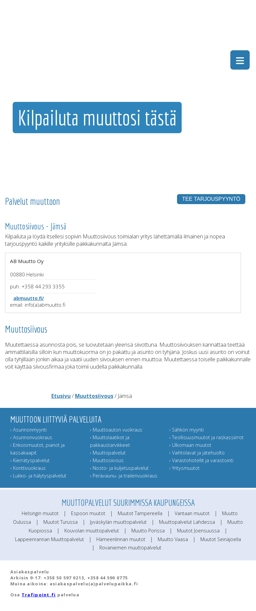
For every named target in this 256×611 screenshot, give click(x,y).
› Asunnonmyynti (28, 430)
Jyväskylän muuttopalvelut (118, 522)
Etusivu (61, 396)
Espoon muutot (88, 513)
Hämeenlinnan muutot (120, 539)
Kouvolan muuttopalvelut (91, 530)
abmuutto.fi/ (28, 298)
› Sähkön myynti (186, 430)
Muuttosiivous (94, 396)
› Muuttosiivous (107, 460)
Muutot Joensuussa (198, 530)
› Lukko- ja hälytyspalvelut (38, 475)
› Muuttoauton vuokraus (116, 430)
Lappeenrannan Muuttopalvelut (49, 539)
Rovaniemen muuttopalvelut (130, 547)
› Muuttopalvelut (108, 453)
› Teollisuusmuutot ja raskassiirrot (206, 437)
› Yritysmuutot (184, 468)
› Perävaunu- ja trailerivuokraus (123, 475)
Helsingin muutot (40, 513)
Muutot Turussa (60, 522)
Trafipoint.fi (39, 595)
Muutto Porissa (148, 530)
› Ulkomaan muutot (190, 445)
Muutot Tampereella (140, 513)
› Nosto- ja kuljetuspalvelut (119, 468)
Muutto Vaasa (173, 539)
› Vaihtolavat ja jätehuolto (197, 453)
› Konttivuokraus (28, 468)
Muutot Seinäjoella (220, 539)
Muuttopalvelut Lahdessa (187, 522)
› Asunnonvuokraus (31, 437)
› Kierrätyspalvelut (30, 460)
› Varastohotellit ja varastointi (201, 460)
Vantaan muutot (192, 513)
